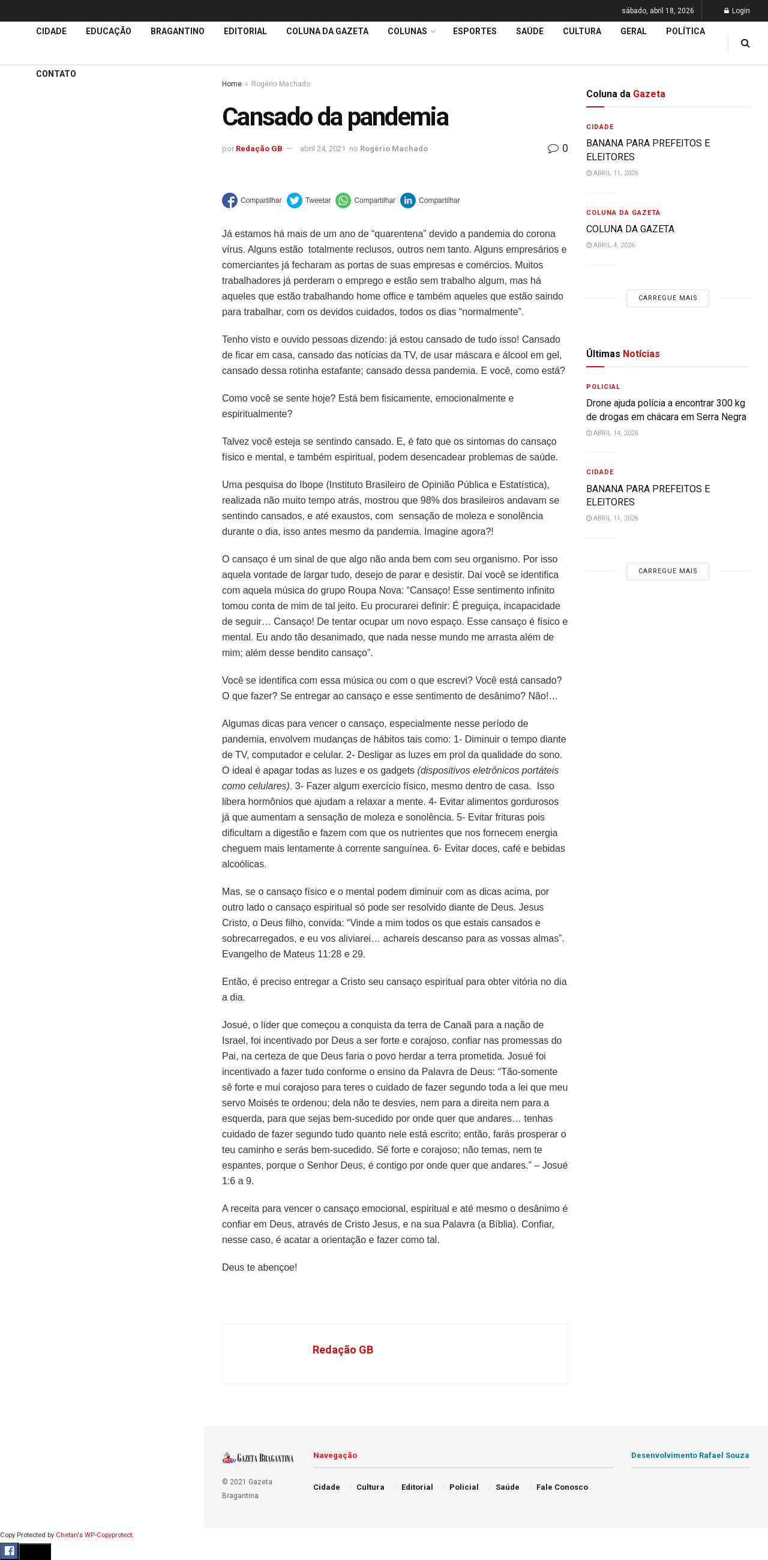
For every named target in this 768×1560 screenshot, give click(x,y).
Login (737, 11)
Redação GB (259, 148)
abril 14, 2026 (612, 433)
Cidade (26, 377)
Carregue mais (101, 282)
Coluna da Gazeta (47, 446)
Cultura (26, 514)
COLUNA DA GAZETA (630, 229)
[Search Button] (179, 719)
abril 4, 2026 (610, 245)
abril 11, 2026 (612, 173)
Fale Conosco (39, 629)
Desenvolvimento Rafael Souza (690, 1455)
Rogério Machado (394, 148)
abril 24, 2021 (323, 148)
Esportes (30, 491)
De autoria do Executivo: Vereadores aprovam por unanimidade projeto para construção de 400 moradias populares (94, 148)
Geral (23, 606)
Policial (27, 537)
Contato (56, 74)
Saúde (24, 583)
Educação (32, 400)
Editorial (29, 422)
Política (27, 560)
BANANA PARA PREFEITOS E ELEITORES (97, 119)
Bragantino (34, 469)
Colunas (407, 31)
